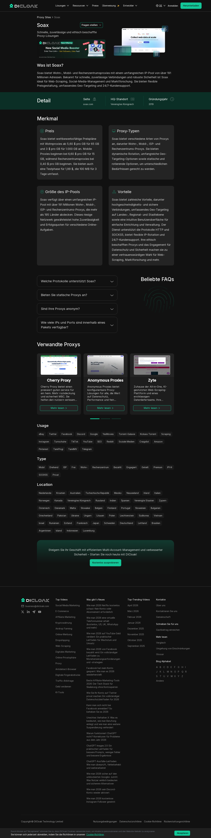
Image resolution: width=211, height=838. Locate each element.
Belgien (99, 508)
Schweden (109, 523)
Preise (95, 5)
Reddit (110, 441)
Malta (73, 508)
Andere (160, 680)
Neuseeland (133, 493)
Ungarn (88, 515)
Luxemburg (88, 530)
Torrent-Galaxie (127, 434)
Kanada (58, 500)
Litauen (100, 515)
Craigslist (144, 441)
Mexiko (118, 493)
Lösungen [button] (62, 5)
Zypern (162, 500)
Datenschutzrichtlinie (130, 821)
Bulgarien (155, 508)
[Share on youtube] (39, 611)
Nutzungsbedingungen (105, 821)
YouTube (87, 441)
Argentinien (45, 530)
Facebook (67, 434)
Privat (56, 474)
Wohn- (84, 467)
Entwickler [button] (130, 5)
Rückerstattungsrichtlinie (177, 821)
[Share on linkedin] (28, 611)
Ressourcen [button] (80, 5)
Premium (158, 467)
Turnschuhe (60, 441)
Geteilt (145, 467)
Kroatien (60, 493)
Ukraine (75, 515)
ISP (65, 467)
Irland (146, 493)
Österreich (44, 508)
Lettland (142, 523)
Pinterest (43, 449)
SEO (99, 441)
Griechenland (45, 515)
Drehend (54, 467)
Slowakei (85, 508)
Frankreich (82, 523)
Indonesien (72, 530)
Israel (41, 523)
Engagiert (132, 467)
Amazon (158, 441)
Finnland (112, 508)
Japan (96, 523)
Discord (81, 434)
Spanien (125, 500)
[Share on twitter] (22, 611)
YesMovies (108, 434)
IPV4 (169, 467)
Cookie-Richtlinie (152, 821)
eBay (41, 434)
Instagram (44, 441)
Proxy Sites (44, 17)
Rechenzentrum (100, 467)
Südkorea (144, 515)
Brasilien (156, 523)
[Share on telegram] (34, 611)
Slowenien (140, 508)
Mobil (41, 467)
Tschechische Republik (97, 493)
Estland (68, 523)
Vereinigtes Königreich (79, 500)
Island (59, 530)
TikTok (74, 441)
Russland (100, 500)
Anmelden (173, 5)
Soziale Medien (126, 441)
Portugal (125, 508)
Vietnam (158, 515)
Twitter (53, 434)
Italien (157, 493)
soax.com (88, 104)
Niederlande (45, 493)
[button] (161, 5)
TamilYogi (58, 449)
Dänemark (60, 508)
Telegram (87, 449)
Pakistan (61, 515)
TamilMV (72, 449)
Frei (73, 467)
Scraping (166, 434)
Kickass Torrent (148, 434)
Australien (75, 493)
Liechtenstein (127, 515)
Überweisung (109, 5)
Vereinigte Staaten (144, 500)
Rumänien (54, 523)
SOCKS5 (43, 474)
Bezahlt (118, 467)
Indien (113, 500)
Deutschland (126, 523)
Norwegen (44, 500)
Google (94, 434)
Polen (112, 515)
